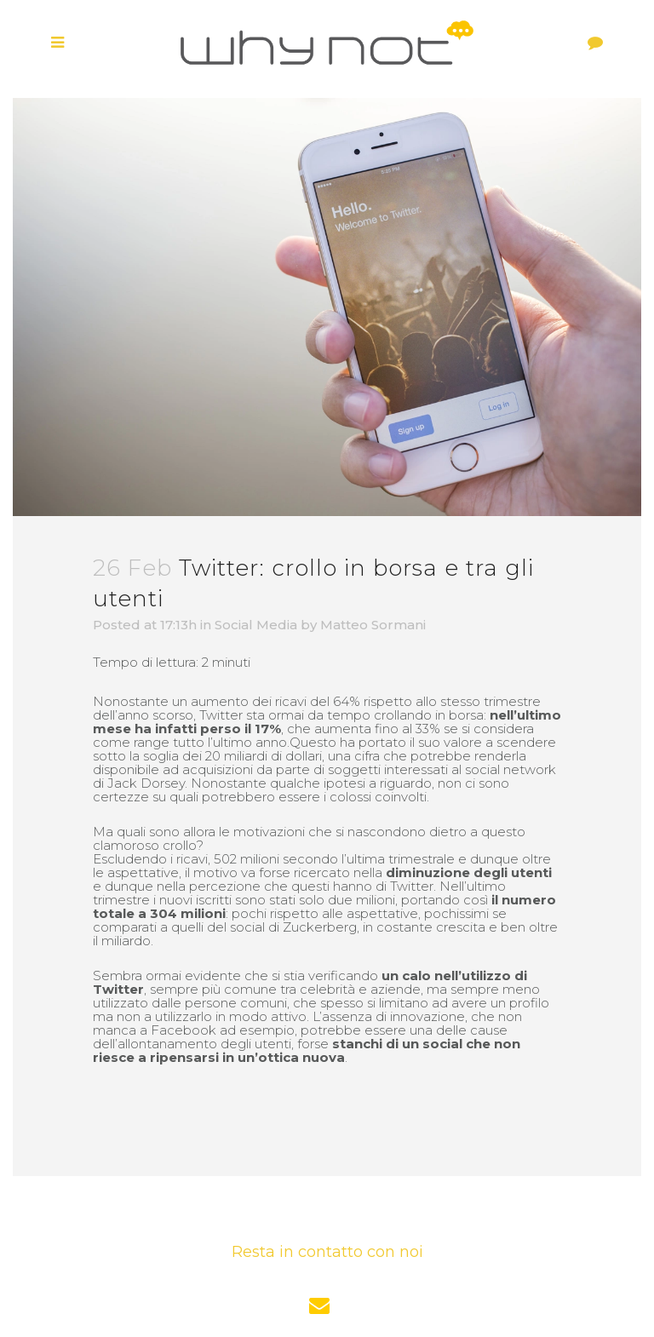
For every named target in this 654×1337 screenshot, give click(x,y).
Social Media (256, 625)
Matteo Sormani (373, 625)
